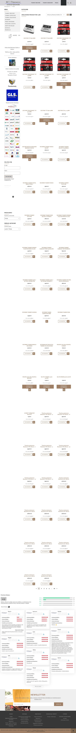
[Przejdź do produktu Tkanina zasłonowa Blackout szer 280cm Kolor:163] (29, 532)
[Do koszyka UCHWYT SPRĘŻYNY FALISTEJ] (28, 422)
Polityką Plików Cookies (38, 730)
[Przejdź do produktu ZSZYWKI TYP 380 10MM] (46, 100)
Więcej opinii (38, 686)
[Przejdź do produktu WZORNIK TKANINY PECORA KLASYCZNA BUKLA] (64, 269)
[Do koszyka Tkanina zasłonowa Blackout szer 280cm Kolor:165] (45, 519)
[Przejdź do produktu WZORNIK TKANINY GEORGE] (29, 302)
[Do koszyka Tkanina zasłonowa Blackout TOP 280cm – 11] (45, 487)
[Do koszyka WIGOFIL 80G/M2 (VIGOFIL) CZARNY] (62, 353)
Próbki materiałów (12, 57)
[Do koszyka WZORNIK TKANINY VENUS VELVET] (45, 159)
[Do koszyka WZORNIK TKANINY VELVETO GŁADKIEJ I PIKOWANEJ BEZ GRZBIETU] (62, 159)
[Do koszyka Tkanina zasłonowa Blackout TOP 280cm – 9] (45, 422)
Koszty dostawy (24, 721)
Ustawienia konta (38, 720)
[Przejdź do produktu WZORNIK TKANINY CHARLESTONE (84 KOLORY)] (46, 237)
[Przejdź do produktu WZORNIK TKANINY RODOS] (46, 172)
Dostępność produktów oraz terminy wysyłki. (24, 717)
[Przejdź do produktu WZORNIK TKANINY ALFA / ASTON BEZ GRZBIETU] (46, 269)
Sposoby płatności (24, 723)
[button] (29, 51)
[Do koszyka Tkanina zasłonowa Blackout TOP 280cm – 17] (28, 487)
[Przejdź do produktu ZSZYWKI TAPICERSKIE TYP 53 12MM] (64, 64)
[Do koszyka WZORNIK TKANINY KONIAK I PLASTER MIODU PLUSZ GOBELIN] (62, 224)
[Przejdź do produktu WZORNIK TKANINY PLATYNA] (64, 172)
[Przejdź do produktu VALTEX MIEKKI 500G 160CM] (64, 366)
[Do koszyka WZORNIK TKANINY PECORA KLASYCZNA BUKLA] (62, 289)
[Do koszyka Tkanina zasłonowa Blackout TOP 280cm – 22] (62, 454)
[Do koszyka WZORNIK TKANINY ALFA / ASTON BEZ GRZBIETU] (45, 289)
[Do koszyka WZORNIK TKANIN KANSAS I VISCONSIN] (28, 353)
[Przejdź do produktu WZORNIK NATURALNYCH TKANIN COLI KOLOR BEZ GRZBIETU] (46, 334)
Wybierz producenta (9, 215)
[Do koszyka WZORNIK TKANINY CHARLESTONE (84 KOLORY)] (45, 256)
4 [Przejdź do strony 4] (46, 588)
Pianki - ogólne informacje (11, 723)
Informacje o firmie (65, 720)
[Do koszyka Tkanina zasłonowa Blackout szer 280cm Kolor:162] (45, 551)
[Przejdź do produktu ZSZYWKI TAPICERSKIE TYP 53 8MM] (64, 28)
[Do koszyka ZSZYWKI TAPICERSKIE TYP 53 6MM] (28, 87)
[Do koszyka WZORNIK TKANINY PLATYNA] (62, 192)
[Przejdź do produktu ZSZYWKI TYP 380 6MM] (46, 28)
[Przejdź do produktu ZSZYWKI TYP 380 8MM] (29, 28)
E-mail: (6, 165)
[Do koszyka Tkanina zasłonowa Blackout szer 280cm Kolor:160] (28, 584)
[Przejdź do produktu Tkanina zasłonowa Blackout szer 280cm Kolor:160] (29, 564)
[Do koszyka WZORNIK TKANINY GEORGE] (28, 321)
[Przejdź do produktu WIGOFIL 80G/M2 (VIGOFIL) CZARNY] (64, 334)
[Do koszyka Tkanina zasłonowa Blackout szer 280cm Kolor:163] (28, 551)
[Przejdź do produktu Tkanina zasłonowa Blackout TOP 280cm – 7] (29, 435)
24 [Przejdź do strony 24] (54, 588)
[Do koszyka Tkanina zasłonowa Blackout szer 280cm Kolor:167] (62, 487)
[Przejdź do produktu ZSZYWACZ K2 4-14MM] (64, 100)
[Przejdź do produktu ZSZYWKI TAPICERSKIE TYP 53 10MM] (29, 100)
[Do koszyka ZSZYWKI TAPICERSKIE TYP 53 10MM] (28, 123)
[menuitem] (35, 3)
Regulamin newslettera (38, 723)
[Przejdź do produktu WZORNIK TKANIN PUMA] (64, 302)
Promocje (8, 30)
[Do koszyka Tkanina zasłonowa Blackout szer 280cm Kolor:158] (45, 584)
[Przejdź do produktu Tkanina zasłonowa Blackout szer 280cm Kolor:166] (29, 500)
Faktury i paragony (25, 719)
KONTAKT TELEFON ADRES (65, 716)
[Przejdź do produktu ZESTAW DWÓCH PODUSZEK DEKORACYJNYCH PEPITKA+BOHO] (29, 136)
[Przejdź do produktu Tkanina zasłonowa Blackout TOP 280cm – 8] (64, 403)
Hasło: (5, 170)
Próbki (11, 716)
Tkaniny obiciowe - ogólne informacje (11, 725)
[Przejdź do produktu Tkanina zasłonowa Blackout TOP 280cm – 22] (64, 435)
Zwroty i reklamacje (51, 716)
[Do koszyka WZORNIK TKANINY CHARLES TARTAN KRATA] (62, 256)
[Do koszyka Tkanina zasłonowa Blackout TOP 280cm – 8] (62, 422)
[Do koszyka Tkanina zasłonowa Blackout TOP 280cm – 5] (45, 454)
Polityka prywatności (38, 725)
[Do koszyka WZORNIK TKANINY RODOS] (45, 192)
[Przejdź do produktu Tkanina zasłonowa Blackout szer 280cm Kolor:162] (46, 532)
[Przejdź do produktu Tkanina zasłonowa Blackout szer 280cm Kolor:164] (64, 500)
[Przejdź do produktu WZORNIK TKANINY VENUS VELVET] (46, 136)
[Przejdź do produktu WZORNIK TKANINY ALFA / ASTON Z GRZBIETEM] (29, 269)
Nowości (7, 27)
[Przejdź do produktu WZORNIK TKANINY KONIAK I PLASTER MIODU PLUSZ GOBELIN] (64, 205)
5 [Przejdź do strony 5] (49, 588)
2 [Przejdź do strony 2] (41, 588)
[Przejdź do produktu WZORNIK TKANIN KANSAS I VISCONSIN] (29, 334)
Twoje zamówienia (38, 716)
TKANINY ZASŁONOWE (10, 17)
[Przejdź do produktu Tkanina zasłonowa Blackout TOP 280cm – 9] (46, 403)
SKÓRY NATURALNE (9, 25)
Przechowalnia (38, 721)
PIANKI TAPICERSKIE (9, 21)
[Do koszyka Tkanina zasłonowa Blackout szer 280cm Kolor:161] (62, 551)
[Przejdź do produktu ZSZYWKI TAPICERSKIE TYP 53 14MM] (46, 64)
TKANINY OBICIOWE (10, 13)
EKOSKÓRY (7, 19)
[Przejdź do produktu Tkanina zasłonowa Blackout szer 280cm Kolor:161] (64, 532)
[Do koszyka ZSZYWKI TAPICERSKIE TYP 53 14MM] (45, 87)
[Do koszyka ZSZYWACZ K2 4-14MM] (62, 123)
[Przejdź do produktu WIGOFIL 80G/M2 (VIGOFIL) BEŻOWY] (29, 366)
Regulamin (11, 721)
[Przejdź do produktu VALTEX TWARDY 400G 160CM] (46, 366)
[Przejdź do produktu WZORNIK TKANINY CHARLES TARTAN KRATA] (64, 237)
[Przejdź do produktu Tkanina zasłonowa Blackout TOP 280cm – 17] (29, 467)
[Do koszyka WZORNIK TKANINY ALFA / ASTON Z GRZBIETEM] (28, 289)
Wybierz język (7, 226)
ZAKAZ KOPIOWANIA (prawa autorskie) (11, 719)
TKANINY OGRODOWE (10, 15)
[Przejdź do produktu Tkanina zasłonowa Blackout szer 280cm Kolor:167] (64, 467)
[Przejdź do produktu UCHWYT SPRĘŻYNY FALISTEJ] (29, 403)
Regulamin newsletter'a (18, 706)
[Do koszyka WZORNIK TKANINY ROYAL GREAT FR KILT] (28, 192)
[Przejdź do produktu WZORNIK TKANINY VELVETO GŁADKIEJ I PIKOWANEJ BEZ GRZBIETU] (64, 136)
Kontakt (65, 718)
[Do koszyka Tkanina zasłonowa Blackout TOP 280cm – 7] (28, 454)
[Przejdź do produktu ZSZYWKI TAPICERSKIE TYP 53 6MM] (29, 64)
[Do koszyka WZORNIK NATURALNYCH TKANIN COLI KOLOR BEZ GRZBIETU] (45, 353)
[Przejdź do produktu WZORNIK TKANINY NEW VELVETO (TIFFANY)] (46, 205)
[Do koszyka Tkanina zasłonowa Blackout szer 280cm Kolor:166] (28, 519)
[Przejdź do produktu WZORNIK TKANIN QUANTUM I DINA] (46, 302)
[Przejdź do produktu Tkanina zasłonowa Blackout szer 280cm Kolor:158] (46, 564)
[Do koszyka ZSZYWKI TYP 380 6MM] (45, 51)
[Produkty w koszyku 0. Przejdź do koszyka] (63, 2)
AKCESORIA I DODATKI (10, 23)
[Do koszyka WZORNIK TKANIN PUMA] (62, 321)
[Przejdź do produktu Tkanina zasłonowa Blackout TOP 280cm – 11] (46, 467)
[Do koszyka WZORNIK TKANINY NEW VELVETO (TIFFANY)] (45, 224)
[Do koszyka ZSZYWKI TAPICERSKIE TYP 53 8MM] (62, 51)
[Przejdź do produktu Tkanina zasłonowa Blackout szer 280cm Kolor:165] (46, 500)
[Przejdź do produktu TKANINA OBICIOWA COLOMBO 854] (12, 201)
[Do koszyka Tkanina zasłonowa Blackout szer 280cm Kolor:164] (62, 519)
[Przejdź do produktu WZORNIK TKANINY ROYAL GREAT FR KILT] (29, 172)
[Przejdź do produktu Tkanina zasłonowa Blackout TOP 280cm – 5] (46, 435)
